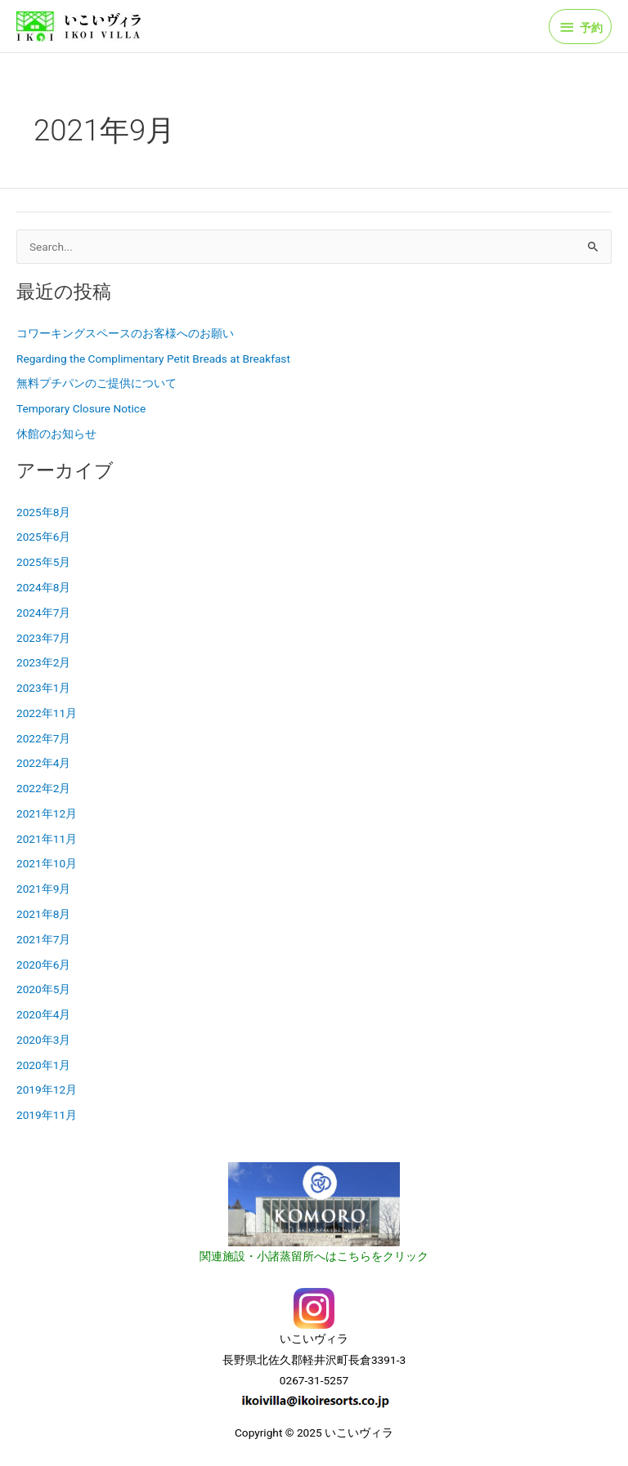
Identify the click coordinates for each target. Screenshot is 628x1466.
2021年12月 (46, 813)
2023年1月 (43, 687)
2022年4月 (43, 762)
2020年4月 (43, 1014)
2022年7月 (43, 738)
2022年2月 (43, 788)
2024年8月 (43, 587)
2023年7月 (43, 637)
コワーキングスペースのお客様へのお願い (125, 333)
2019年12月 (46, 1089)
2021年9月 (43, 888)
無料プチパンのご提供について (96, 383)
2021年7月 (43, 939)
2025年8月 (43, 512)
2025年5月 (43, 561)
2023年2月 (43, 662)
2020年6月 (43, 964)
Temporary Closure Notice (81, 408)
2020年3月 (43, 1039)
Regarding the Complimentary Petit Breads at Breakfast (153, 358)
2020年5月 (43, 989)
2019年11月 (46, 1114)
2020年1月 (43, 1065)
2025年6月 (43, 536)
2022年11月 (46, 713)
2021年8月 (43, 913)
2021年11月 (46, 838)
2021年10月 (46, 863)
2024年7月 (43, 612)
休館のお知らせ (56, 433)
